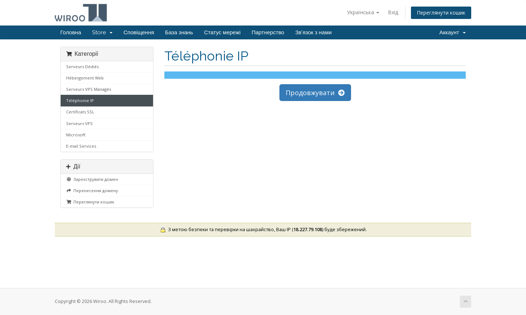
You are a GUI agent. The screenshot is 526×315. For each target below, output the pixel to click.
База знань (179, 32)
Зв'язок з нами (313, 32)
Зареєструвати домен (92, 179)
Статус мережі (222, 32)
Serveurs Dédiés (82, 66)
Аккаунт (452, 32)
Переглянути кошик (441, 12)
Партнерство (268, 32)
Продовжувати (315, 92)
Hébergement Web (85, 78)
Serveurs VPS (79, 123)
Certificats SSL (80, 111)
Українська (363, 12)
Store (102, 32)
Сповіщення (138, 32)
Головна (70, 32)
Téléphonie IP (80, 100)
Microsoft (75, 134)
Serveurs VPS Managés (88, 89)
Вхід (393, 12)
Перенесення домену (92, 190)
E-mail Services (81, 146)
